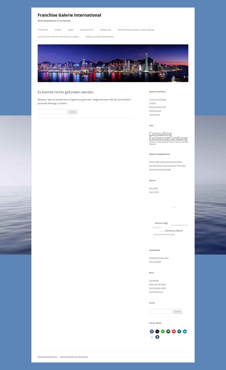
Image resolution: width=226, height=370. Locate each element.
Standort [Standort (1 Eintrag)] (152, 144)
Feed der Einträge (157, 284)
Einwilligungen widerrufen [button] (100, 36)
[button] (152, 331)
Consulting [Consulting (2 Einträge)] (160, 133)
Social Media (155, 261)
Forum (58, 30)
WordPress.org (156, 291)
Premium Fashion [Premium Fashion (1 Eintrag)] (181, 142)
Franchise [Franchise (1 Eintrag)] (153, 142)
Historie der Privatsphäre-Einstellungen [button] (58, 36)
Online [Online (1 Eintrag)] (171, 142)
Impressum (105, 30)
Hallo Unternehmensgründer (168, 161)
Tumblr (152, 103)
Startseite (43, 30)
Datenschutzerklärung (47, 356)
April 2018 (154, 191)
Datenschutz (86, 30)
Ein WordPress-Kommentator (163, 165)
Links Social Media (157, 99)
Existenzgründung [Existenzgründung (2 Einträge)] (168, 138)
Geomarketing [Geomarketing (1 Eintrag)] (162, 142)
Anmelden (154, 280)
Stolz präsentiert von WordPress (74, 356)
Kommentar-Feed (157, 288)
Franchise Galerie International (69, 15)
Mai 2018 (153, 188)
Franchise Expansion (159, 257)
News (70, 30)
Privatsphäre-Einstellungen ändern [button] (136, 30)
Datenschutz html (157, 106)
